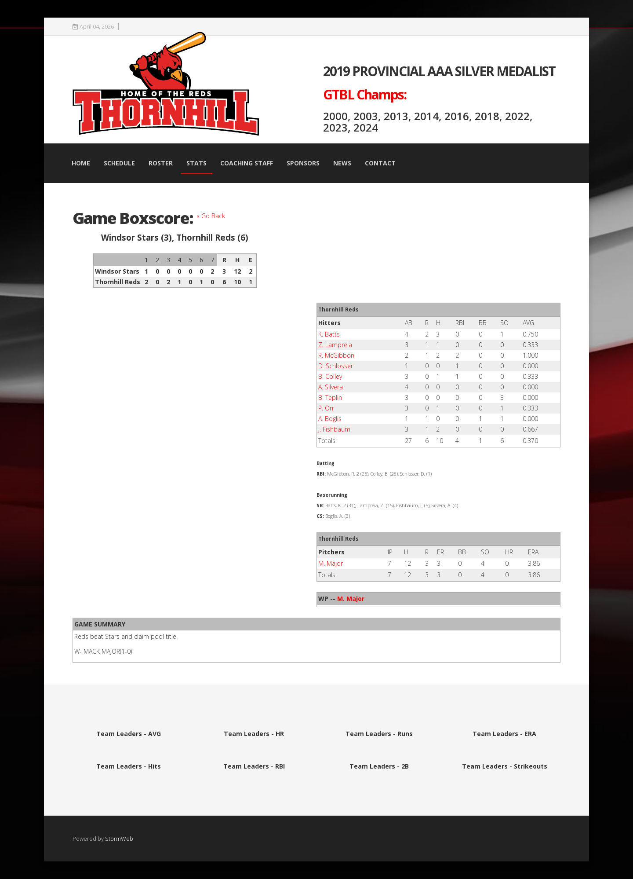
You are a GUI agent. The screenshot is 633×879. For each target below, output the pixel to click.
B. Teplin (330, 397)
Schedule (119, 163)
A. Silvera (330, 387)
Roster (161, 163)
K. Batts (329, 334)
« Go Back (210, 216)
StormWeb (119, 838)
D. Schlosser (335, 366)
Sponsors (303, 163)
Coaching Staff (246, 163)
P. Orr (326, 408)
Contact (380, 163)
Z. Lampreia (335, 345)
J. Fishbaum (334, 429)
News (342, 163)
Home (81, 163)
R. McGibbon (336, 355)
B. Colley (330, 376)
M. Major (330, 563)
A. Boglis (330, 418)
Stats (196, 163)
